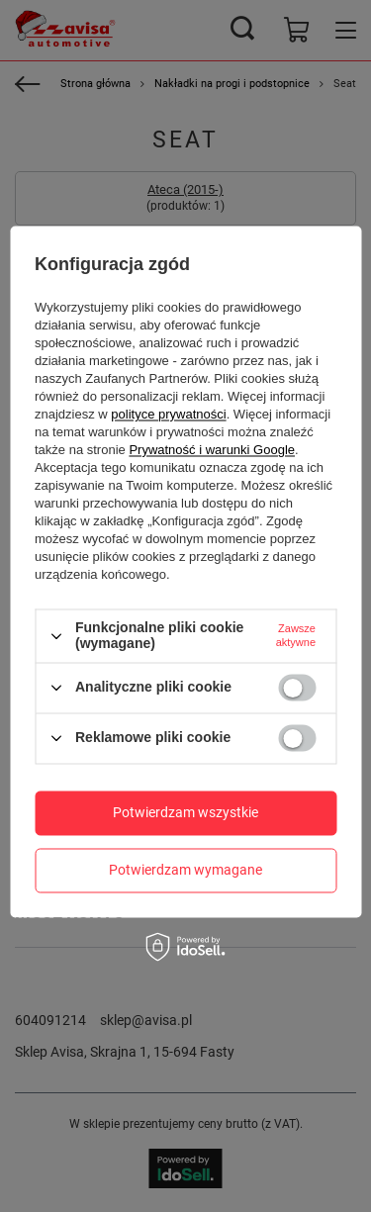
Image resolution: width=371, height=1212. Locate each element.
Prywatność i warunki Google (212, 450)
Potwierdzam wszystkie (185, 812)
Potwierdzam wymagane (185, 870)
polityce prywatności (168, 415)
